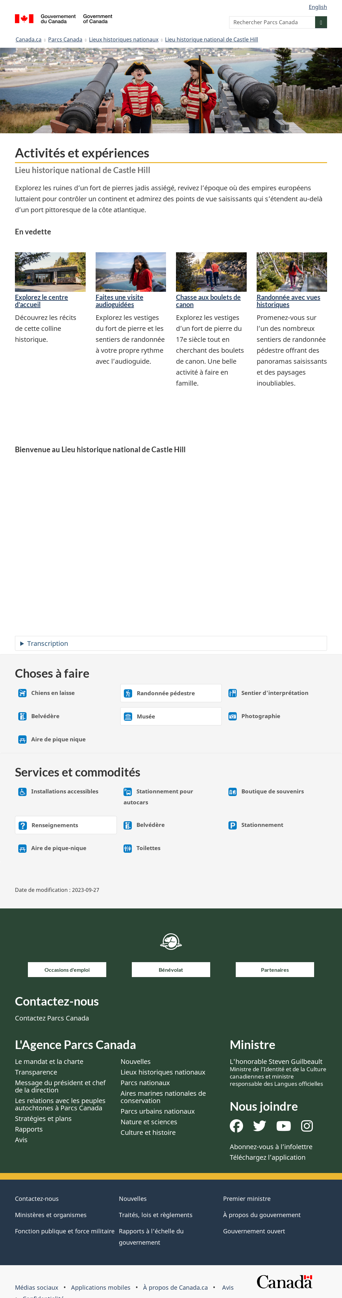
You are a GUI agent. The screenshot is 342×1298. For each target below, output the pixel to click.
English (318, 7)
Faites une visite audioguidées (119, 300)
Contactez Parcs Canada (52, 1018)
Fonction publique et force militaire (65, 1231)
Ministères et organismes (51, 1215)
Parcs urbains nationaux (158, 1111)
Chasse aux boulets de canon (208, 300)
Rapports (29, 1129)
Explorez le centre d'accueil (41, 300)
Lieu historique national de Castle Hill (211, 39)
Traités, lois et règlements (156, 1215)
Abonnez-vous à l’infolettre (271, 1146)
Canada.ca (29, 39)
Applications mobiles (100, 1287)
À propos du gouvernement (262, 1215)
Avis (21, 1139)
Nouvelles (136, 1061)
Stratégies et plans (43, 1118)
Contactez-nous (37, 1199)
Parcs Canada (65, 39)
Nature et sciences (149, 1121)
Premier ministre (247, 1199)
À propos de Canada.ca (175, 1287)
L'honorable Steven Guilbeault (278, 1072)
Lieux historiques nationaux (123, 39)
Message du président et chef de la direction (60, 1086)
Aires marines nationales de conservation (163, 1097)
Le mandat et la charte (49, 1061)
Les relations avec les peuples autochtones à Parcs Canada (60, 1104)
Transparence (36, 1072)
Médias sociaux (36, 1287)
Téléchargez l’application (267, 1157)
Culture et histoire (148, 1132)
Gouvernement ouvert (254, 1231)
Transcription (47, 643)
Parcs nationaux (145, 1082)
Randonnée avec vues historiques (288, 300)
